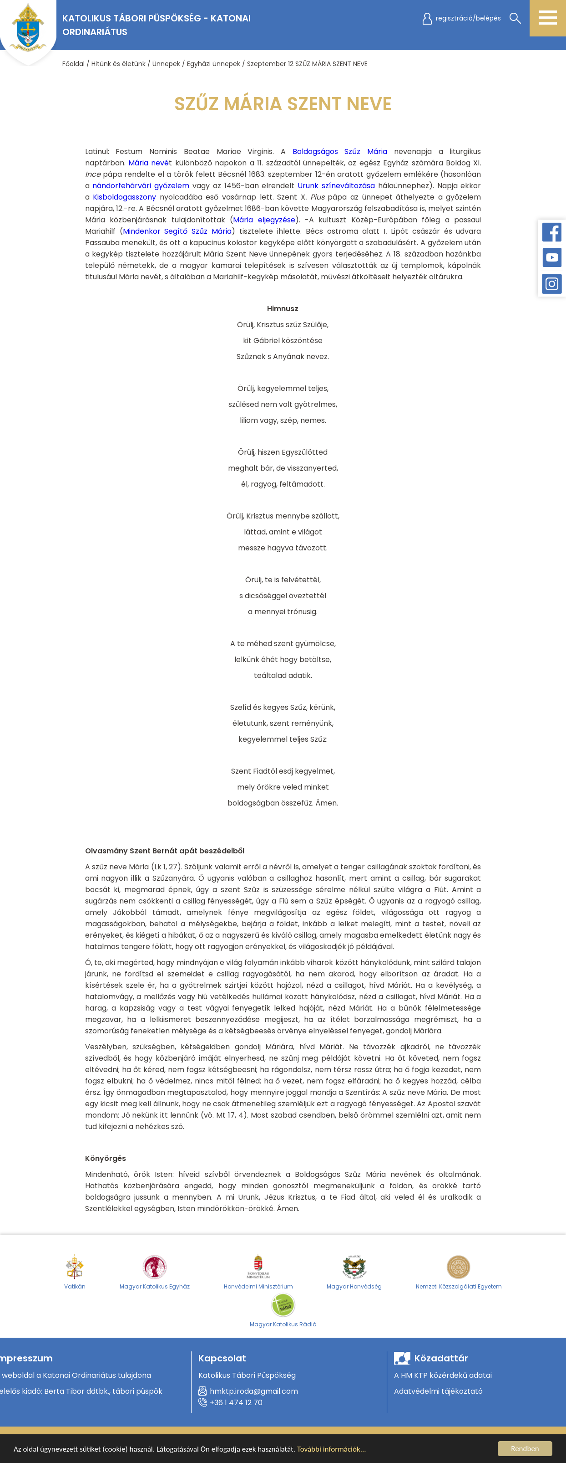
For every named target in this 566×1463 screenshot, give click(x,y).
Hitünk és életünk (118, 63)
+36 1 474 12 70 (236, 1402)
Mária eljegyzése (264, 220)
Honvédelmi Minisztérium (258, 1271)
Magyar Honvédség (354, 1271)
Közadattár (441, 1358)
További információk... (331, 1451)
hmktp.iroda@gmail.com (254, 1391)
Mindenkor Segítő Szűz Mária (177, 231)
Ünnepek (166, 63)
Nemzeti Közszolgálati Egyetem (459, 1271)
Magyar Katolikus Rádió (283, 1309)
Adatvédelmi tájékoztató (438, 1391)
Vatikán (75, 1271)
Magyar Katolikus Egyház (155, 1271)
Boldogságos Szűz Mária (340, 151)
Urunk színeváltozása (336, 185)
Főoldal (73, 63)
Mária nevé (148, 163)
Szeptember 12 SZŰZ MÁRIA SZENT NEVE (307, 63)
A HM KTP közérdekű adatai (443, 1375)
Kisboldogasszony (124, 197)
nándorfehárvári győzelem (140, 185)
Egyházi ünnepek (213, 63)
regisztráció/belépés (468, 18)
